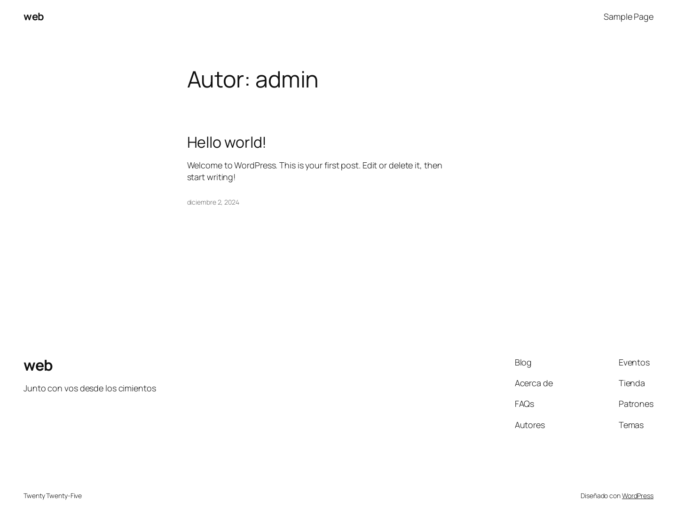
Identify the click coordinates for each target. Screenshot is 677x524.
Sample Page (628, 16)
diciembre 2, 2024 (213, 202)
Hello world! (227, 142)
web (34, 16)
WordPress (637, 495)
